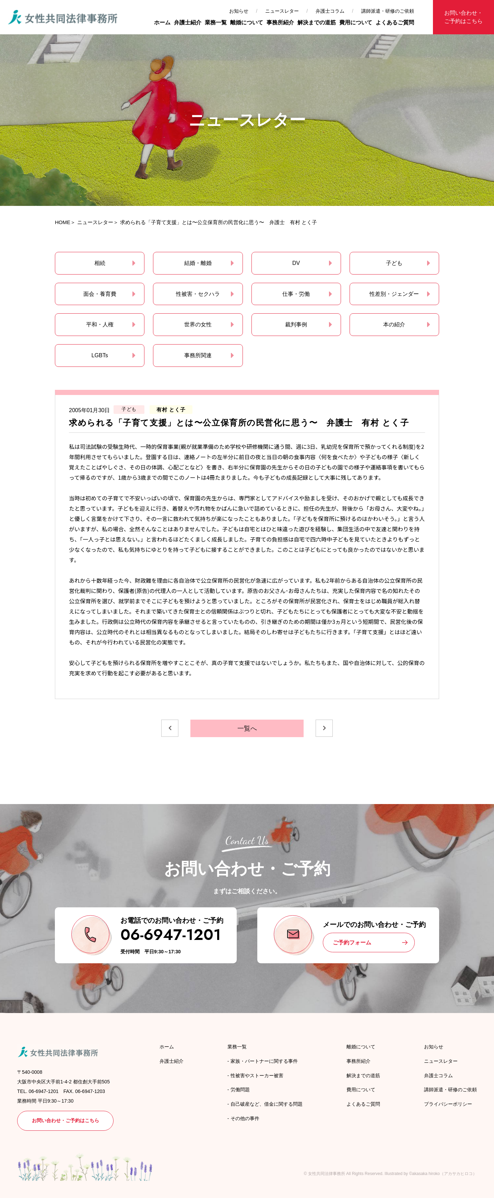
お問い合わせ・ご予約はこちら (463, 17)
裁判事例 (296, 324)
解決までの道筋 (316, 22)
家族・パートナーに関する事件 (264, 1061)
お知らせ (238, 11)
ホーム (162, 22)
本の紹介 (394, 324)
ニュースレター (282, 11)
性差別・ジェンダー (394, 294)
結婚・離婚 (198, 263)
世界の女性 (198, 324)
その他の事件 (245, 1118)
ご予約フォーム (352, 942)
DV (296, 263)
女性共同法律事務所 (326, 1173)
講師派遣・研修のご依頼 (387, 11)
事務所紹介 (280, 22)
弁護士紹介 (187, 22)
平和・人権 (100, 324)
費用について (355, 22)
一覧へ (247, 728)
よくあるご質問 (395, 22)
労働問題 (240, 1089)
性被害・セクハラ (198, 294)
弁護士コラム (330, 11)
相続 (99, 263)
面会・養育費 (99, 294)
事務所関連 (198, 355)
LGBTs (100, 355)
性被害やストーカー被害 (257, 1075)
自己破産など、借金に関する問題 (267, 1104)
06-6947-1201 (170, 934)
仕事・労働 (296, 294)
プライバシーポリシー (448, 1104)
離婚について (246, 22)
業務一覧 (216, 22)
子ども (394, 263)
